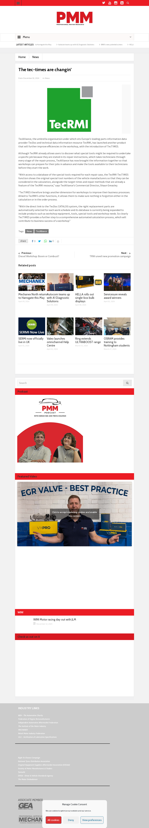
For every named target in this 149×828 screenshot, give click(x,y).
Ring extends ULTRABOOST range (88, 340)
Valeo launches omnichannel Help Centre (58, 342)
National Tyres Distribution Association (34, 761)
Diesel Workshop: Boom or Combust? (46, 254)
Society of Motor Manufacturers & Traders (35, 768)
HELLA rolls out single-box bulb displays (84, 298)
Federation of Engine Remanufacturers (34, 719)
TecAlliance (41, 231)
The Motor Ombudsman (27, 779)
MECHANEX (23, 730)
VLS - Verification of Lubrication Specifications (37, 737)
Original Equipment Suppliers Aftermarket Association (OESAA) (44, 765)
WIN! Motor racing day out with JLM (54, 619)
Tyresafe (21, 772)
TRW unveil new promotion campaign (103, 254)
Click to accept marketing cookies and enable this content (74, 514)
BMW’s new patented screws (115, 44)
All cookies (53, 820)
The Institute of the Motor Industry (32, 726)
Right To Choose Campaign (29, 757)
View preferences (92, 820)
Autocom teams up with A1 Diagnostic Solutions (80, 44)
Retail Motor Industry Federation (31, 733)
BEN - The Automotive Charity (30, 715)
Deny (71, 820)
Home (22, 57)
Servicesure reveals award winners (115, 296)
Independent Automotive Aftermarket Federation (38, 722)
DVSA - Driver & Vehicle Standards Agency (35, 775)
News (35, 57)
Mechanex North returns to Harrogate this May (38, 44)
